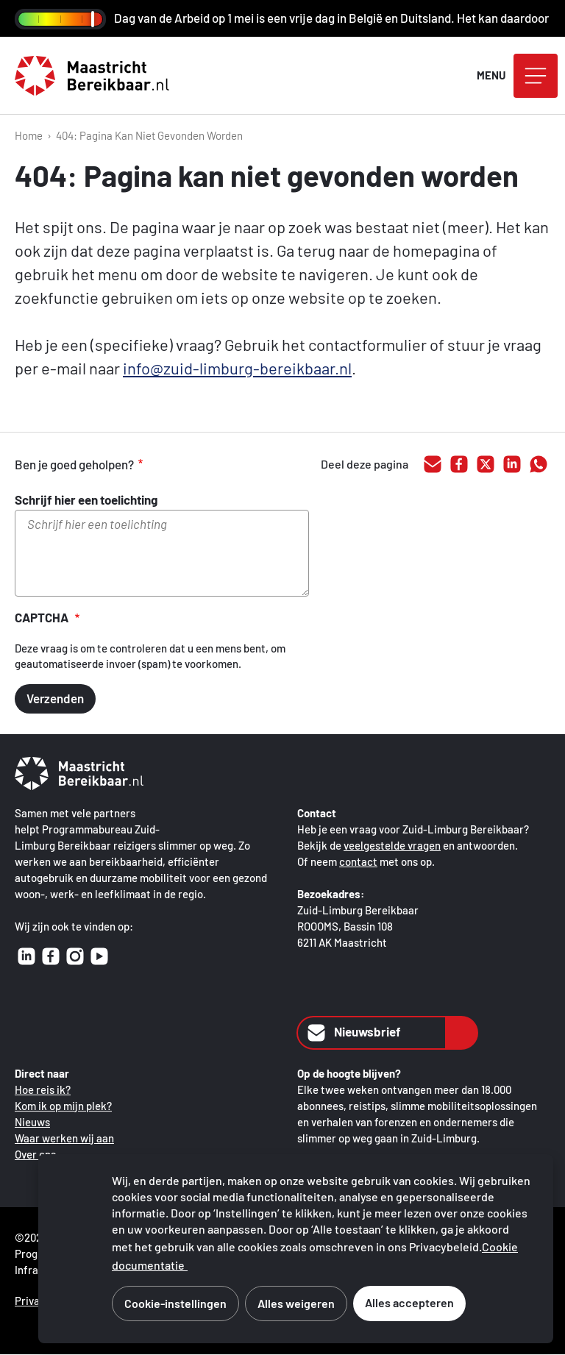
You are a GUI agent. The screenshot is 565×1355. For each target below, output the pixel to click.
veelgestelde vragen (392, 845)
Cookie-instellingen (175, 1303)
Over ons (35, 1154)
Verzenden (55, 698)
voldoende (207, 465)
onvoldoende (238, 465)
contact (358, 861)
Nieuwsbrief (353, 1033)
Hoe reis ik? (43, 1089)
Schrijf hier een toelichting (86, 499)
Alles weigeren (296, 1303)
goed (176, 465)
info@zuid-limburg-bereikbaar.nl (237, 367)
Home (29, 135)
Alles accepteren (409, 1302)
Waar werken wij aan (64, 1138)
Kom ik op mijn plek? (63, 1105)
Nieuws (32, 1121)
